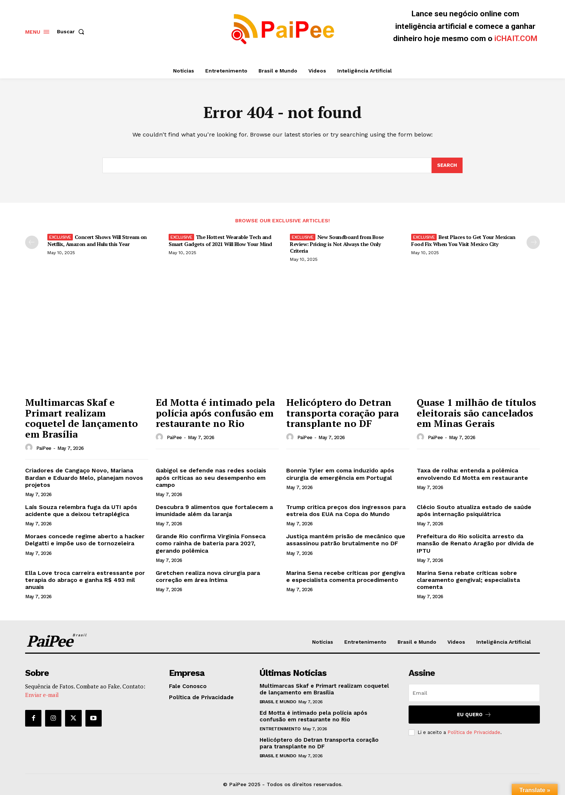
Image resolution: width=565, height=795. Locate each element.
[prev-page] (31, 242)
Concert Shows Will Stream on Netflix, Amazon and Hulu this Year (97, 240)
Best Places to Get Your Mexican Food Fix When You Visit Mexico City (463, 240)
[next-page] (533, 242)
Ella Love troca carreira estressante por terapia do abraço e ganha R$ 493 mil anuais (85, 579)
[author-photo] (30, 448)
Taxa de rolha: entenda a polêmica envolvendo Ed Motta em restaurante (472, 474)
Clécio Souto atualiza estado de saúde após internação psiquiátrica (474, 510)
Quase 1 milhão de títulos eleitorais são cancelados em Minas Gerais (476, 412)
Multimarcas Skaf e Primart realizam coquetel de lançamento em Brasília (81, 418)
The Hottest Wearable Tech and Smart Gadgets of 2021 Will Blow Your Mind (220, 240)
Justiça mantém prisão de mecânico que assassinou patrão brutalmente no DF (345, 540)
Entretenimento (280, 728)
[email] (474, 693)
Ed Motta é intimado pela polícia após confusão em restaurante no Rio (215, 412)
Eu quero (474, 714)
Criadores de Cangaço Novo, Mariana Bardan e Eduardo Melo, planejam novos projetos (84, 477)
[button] (72, 31)
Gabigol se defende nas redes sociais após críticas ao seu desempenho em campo (211, 477)
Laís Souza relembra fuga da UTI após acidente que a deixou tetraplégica (81, 510)
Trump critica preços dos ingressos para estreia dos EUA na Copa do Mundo (346, 510)
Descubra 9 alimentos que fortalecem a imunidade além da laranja (214, 510)
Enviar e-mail (42, 694)
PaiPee (43, 448)
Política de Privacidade (473, 732)
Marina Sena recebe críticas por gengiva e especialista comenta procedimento (345, 576)
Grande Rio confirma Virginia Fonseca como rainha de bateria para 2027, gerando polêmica (210, 543)
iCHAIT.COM (515, 38)
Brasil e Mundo (278, 701)
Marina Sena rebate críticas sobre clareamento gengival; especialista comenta (468, 579)
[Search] (447, 165)
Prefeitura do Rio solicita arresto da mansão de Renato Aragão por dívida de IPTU (475, 543)
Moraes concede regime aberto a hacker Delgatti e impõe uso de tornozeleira (85, 540)
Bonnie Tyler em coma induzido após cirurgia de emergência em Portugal (340, 474)
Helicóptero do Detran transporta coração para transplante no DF (342, 412)
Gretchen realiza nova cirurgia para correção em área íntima (208, 576)
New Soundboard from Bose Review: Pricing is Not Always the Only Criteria (337, 243)
